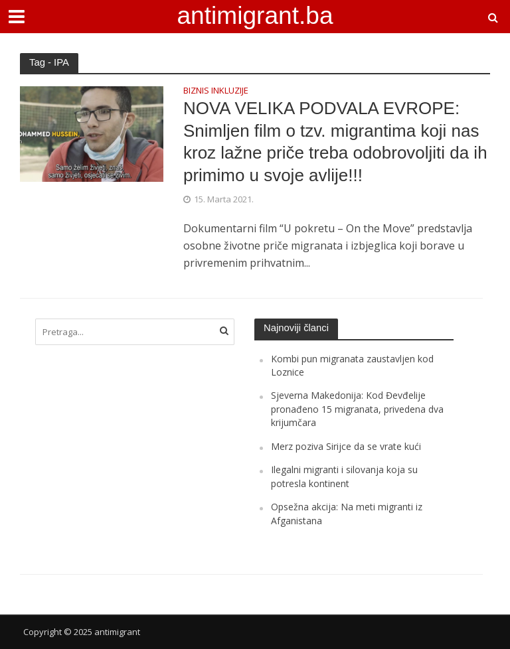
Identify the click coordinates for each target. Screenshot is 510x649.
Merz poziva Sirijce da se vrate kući (346, 446)
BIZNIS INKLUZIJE (215, 91)
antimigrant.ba (255, 15)
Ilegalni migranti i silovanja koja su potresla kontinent (344, 476)
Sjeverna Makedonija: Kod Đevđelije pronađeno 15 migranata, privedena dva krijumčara (357, 409)
